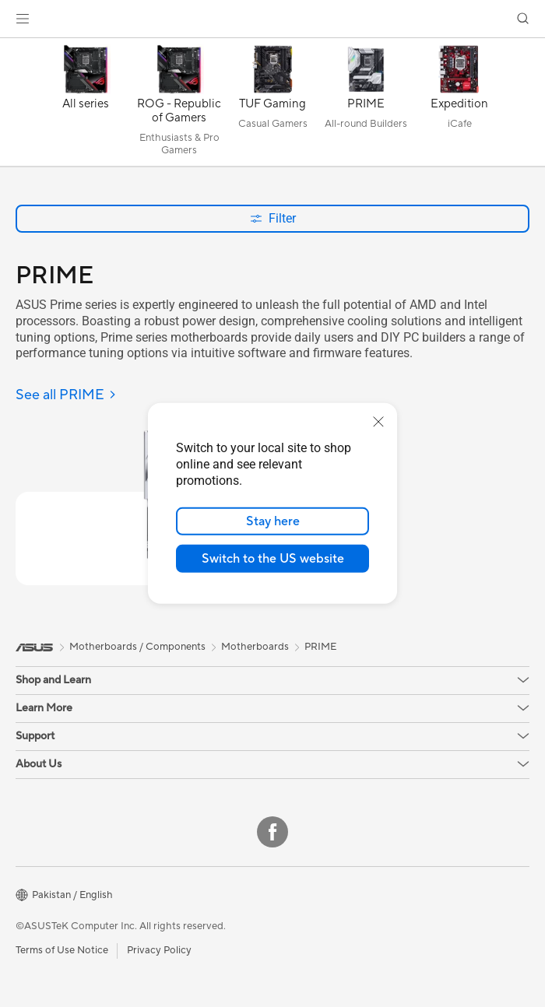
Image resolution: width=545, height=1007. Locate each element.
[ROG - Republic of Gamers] (179, 105)
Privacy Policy (159, 950)
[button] (23, 19)
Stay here (273, 521)
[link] (273, 19)
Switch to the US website (273, 559)
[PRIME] (366, 105)
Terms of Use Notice (62, 950)
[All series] (85, 105)
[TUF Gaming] (272, 105)
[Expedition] (459, 105)
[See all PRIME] (66, 396)
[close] (378, 422)
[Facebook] (272, 831)
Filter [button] (273, 218)
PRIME (320, 646)
